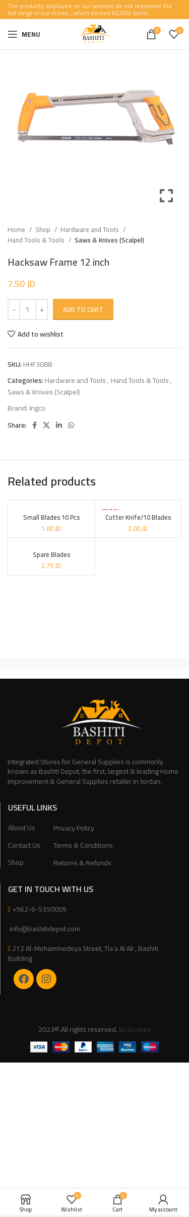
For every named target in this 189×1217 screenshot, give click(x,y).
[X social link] (46, 425)
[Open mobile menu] (24, 34)
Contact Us (24, 846)
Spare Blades (51, 554)
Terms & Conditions (83, 846)
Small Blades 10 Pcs (51, 517)
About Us (21, 828)
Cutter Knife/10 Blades (138, 517)
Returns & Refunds (82, 863)
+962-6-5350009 (39, 909)
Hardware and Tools (90, 229)
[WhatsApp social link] (71, 425)
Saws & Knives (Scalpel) (109, 240)
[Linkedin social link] (59, 425)
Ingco (37, 408)
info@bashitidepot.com (44, 928)
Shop (43, 229)
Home (17, 229)
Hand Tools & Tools (37, 240)
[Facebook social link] (34, 425)
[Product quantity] (27, 309)
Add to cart (83, 309)
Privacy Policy (73, 829)
